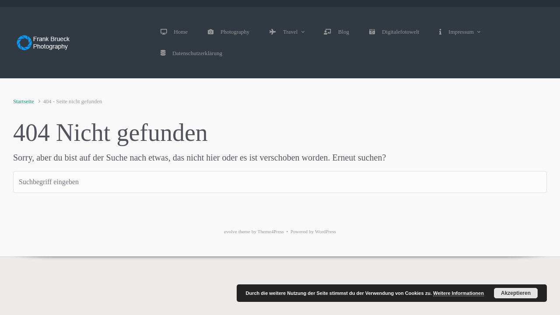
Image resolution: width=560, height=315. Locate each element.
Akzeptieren (516, 293)
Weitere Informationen (458, 293)
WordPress (325, 231)
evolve (230, 231)
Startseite (23, 101)
